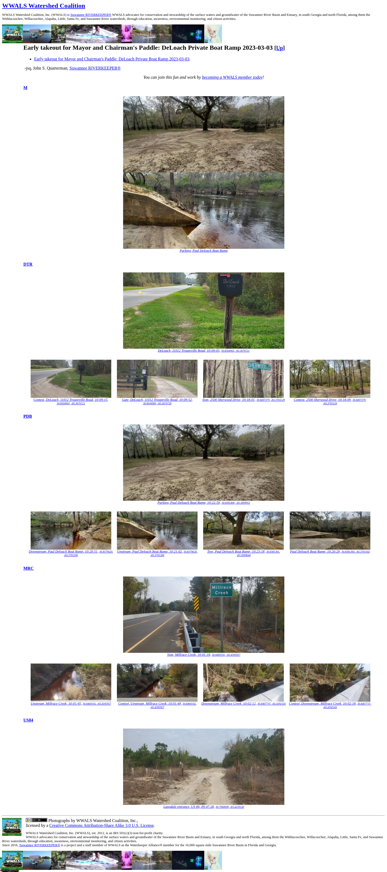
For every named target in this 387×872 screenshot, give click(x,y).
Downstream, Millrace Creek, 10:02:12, (228, 703)
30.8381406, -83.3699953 (235, 502)
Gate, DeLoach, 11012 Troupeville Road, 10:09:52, (157, 400)
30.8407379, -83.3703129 (270, 399)
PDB (27, 416)
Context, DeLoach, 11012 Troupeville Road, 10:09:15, (71, 400)
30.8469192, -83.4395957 (226, 654)
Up (279, 48)
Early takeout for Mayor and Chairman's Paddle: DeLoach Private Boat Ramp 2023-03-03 (111, 59)
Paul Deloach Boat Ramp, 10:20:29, (315, 551)
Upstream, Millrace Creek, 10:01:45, (56, 703)
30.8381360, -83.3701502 (355, 551)
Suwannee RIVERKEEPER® (90, 15)
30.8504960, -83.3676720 (157, 403)
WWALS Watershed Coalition (43, 5)
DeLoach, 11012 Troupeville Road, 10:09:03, (189, 350)
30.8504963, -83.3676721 (235, 350)
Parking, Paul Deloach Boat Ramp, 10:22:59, (189, 503)
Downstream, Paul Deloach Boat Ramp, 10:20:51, (63, 551)
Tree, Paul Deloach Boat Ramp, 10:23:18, (236, 551)
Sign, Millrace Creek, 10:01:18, (189, 655)
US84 (28, 720)
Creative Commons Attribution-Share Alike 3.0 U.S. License (101, 825)
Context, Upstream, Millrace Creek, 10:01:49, (150, 703)
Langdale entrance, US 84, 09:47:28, (189, 807)
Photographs (58, 820)
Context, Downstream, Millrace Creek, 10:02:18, (322, 703)
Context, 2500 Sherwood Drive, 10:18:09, (323, 400)
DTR (28, 264)
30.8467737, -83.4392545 (271, 703)
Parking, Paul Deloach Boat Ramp (204, 251)
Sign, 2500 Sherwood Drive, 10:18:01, (229, 400)
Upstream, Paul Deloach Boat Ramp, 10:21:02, (150, 551)
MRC (28, 568)
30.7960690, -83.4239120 (230, 806)
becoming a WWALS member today (232, 77)
